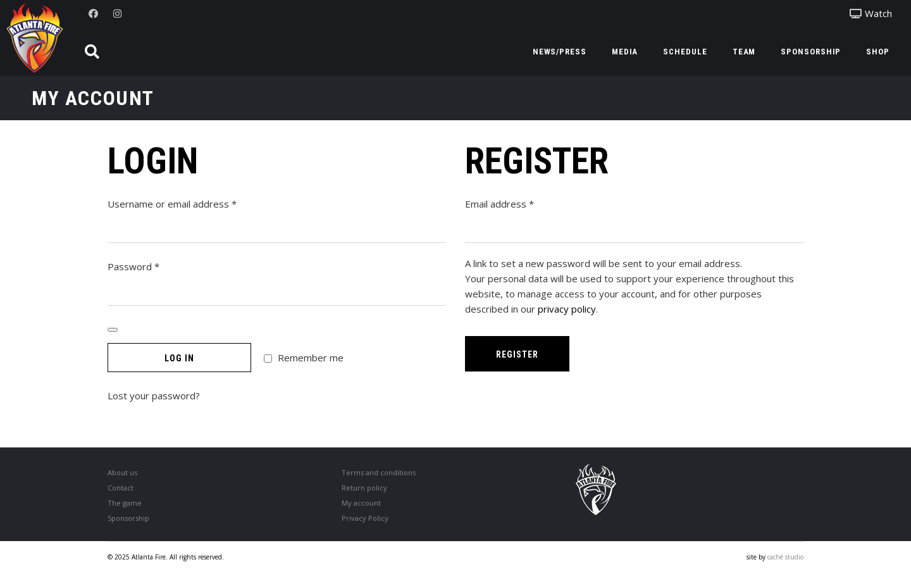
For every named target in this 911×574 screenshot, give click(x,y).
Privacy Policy (365, 518)
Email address (519, 203)
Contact (120, 487)
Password (153, 266)
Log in (179, 358)
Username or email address (192, 203)
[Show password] (113, 330)
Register (517, 354)
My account (361, 503)
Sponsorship (128, 518)
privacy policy (567, 309)
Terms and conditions (379, 472)
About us (122, 472)
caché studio (785, 556)
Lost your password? (154, 395)
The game (125, 503)
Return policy (364, 487)
